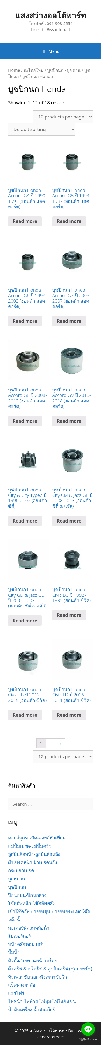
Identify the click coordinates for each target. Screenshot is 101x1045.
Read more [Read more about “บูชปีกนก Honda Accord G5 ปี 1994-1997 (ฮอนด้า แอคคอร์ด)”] (69, 221)
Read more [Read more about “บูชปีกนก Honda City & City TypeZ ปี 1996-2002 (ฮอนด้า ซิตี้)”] (25, 521)
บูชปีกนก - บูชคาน (64, 70)
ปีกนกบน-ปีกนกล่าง (27, 895)
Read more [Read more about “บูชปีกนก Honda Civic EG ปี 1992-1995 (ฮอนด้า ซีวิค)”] (69, 615)
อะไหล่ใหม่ (33, 70)
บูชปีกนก (17, 887)
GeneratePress (50, 1036)
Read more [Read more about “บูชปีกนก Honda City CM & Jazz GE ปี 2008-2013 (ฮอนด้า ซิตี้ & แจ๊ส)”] (69, 521)
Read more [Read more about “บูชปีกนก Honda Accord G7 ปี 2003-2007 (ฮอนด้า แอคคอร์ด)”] (69, 321)
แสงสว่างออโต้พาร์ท (50, 15)
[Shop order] (41, 129)
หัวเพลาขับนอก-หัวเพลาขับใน (37, 977)
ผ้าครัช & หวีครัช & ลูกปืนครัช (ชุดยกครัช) (50, 968)
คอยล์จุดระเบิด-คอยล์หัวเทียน (37, 838)
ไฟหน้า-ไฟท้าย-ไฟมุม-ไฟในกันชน (42, 1001)
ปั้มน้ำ (14, 952)
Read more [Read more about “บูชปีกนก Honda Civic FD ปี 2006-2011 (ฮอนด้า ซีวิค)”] (69, 715)
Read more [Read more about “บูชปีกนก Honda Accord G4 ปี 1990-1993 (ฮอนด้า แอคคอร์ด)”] (25, 221)
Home (14, 70)
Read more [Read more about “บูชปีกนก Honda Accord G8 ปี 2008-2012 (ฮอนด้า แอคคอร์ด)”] (25, 421)
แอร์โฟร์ (16, 993)
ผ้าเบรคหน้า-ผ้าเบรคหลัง (32, 862)
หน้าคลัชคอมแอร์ (25, 944)
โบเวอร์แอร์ (19, 936)
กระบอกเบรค (21, 870)
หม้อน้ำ (15, 919)
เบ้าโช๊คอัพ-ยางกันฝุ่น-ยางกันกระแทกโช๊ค (49, 911)
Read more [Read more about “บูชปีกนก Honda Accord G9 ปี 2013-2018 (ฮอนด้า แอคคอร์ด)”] (69, 421)
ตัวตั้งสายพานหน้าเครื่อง (32, 960)
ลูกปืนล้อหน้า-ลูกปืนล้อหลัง (34, 854)
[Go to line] (88, 1029)
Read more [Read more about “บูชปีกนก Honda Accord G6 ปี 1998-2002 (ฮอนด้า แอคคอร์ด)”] (25, 321)
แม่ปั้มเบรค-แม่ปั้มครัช (30, 846)
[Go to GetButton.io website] (88, 1039)
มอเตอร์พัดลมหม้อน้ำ (29, 928)
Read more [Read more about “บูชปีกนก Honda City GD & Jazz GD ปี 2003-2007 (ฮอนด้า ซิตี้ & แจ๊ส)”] (25, 621)
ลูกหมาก (16, 879)
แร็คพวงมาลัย (21, 985)
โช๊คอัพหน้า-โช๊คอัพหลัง (31, 903)
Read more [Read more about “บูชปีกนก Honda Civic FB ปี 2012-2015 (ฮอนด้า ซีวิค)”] (25, 715)
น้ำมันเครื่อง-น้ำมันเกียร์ (31, 1009)
